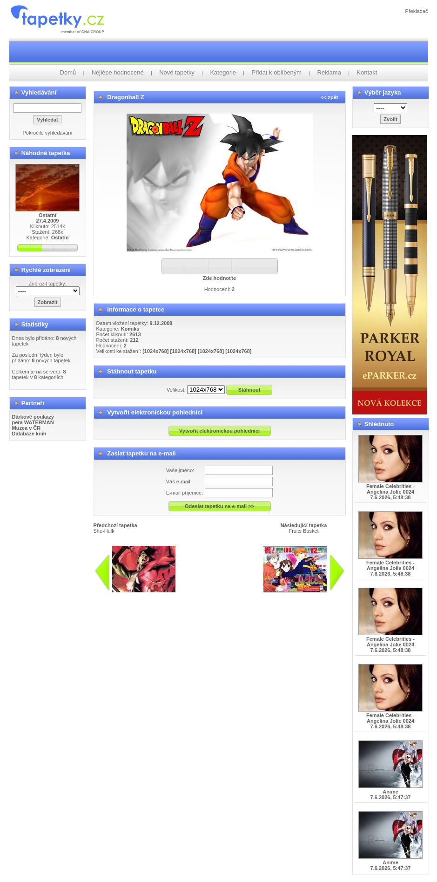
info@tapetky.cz (263, 596)
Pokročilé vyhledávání (47, 133)
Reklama (329, 72)
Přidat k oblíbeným (277, 72)
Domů (68, 72)
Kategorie (223, 72)
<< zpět (329, 97)
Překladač (416, 11)
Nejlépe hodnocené (118, 72)
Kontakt (366, 72)
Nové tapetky (177, 72)
